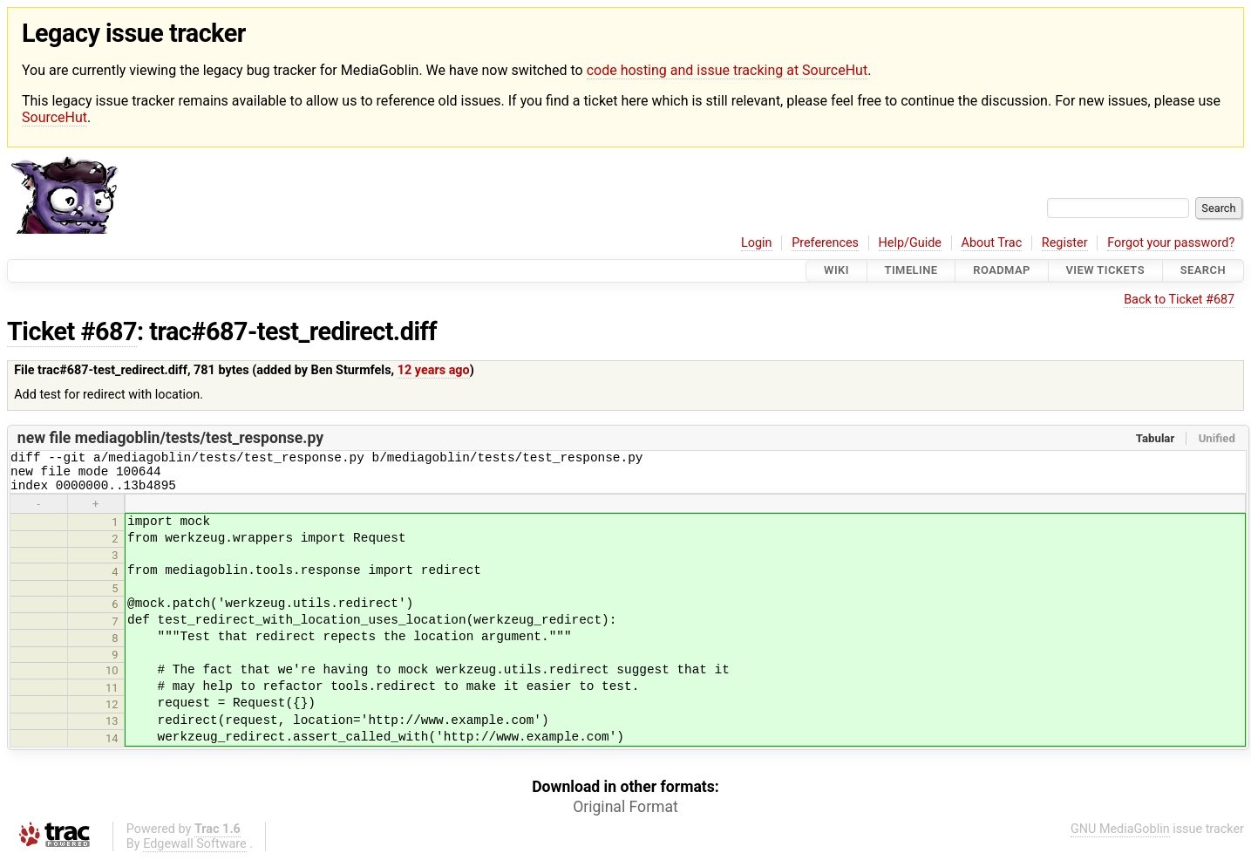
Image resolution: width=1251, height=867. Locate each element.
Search (1203, 270)
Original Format (625, 814)
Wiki (836, 270)
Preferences (825, 243)
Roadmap (1001, 270)
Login (756, 243)
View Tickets (1105, 270)
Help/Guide (910, 243)
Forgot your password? (1170, 243)
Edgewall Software (195, 851)
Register (1065, 243)
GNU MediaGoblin (1120, 836)
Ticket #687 (72, 331)
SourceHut (54, 117)
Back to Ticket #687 (1179, 299)
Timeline (911, 270)
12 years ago (434, 370)
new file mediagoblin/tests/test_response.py (170, 438)
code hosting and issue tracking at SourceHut (727, 70)
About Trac (992, 243)
